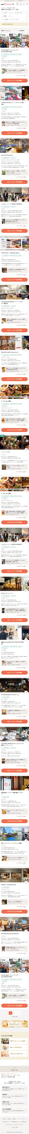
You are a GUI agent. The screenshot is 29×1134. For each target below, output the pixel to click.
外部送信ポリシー (6, 1121)
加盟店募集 (23, 1121)
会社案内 (4, 1118)
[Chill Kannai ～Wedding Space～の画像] (14, 243)
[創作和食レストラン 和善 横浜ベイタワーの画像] (14, 783)
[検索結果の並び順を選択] (22, 30)
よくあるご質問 (14, 1127)
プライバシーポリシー (22, 1118)
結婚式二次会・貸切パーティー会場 (8, 1075)
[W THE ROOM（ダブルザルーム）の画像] (14, 685)
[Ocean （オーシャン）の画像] (14, 584)
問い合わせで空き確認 (14, 430)
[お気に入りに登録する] (26, 47)
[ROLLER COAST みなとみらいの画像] (14, 343)
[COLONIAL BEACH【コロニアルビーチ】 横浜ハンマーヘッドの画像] (14, 734)
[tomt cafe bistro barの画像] (14, 146)
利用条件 (14, 1118)
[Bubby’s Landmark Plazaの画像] (14, 875)
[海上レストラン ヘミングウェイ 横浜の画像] (14, 834)
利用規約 (9, 1118)
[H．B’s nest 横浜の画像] (14, 392)
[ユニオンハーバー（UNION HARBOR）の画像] (14, 194)
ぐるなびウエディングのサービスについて (14, 1124)
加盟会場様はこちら (16, 1121)
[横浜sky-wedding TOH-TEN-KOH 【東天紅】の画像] (14, 633)
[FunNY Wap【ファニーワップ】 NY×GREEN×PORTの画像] (14, 40)
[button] (14, 1088)
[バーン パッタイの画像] (14, 442)
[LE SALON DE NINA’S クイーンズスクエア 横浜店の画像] (14, 292)
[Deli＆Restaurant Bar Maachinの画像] (14, 924)
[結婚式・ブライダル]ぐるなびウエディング (10, 1073)
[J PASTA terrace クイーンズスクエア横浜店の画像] (14, 93)
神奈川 (18, 1075)
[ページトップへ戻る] (14, 1069)
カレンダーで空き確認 (14, 81)
